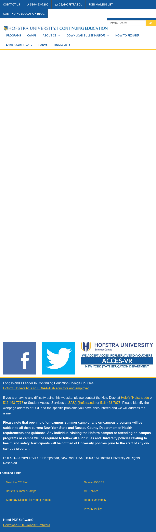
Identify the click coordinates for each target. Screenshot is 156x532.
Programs (13, 35)
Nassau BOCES (94, 482)
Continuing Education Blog (23, 13)
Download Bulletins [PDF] (85, 35)
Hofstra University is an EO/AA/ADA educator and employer (46, 388)
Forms (43, 44)
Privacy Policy (93, 508)
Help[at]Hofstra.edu (135, 397)
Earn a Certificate (19, 44)
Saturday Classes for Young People (28, 499)
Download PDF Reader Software (26, 525)
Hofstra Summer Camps (21, 491)
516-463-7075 (110, 402)
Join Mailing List (101, 4)
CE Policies (91, 491)
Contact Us (11, 4)
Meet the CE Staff (17, 482)
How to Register (127, 35)
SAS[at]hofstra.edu (81, 402)
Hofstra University (95, 499)
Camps (31, 35)
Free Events (62, 44)
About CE (49, 35)
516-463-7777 (13, 402)
